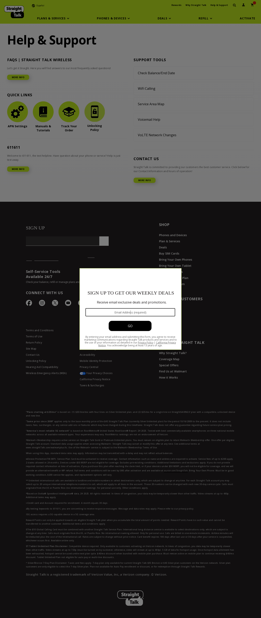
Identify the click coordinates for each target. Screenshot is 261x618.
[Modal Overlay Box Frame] (130, 309)
